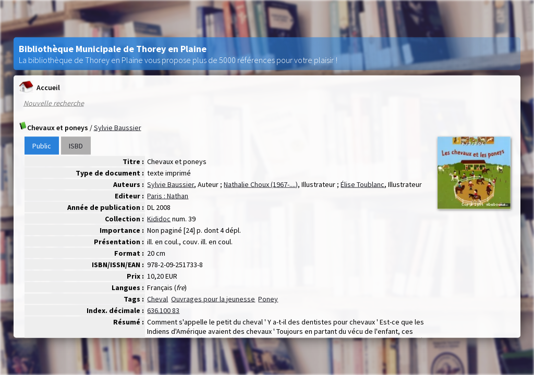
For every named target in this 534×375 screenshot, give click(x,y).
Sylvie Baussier (117, 127)
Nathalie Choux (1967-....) (261, 184)
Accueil (39, 87)
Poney (268, 299)
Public (41, 146)
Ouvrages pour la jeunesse (213, 299)
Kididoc (159, 218)
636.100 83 (163, 310)
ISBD (76, 146)
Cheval (157, 299)
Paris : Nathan (167, 196)
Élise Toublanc (362, 184)
